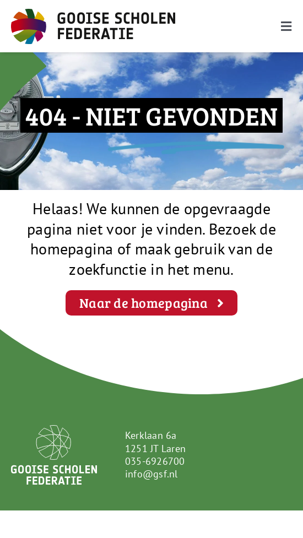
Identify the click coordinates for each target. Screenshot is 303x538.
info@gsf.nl (151, 474)
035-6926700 (155, 461)
